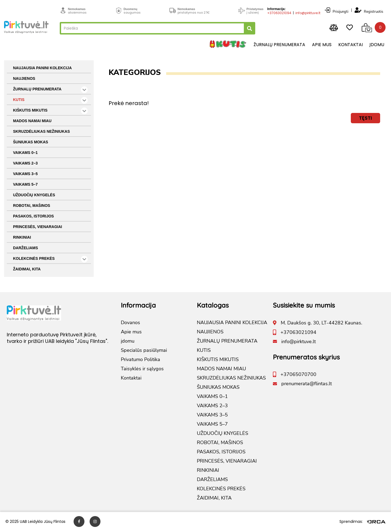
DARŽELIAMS (25, 248)
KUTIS (50, 100)
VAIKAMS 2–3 (25, 163)
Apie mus (322, 45)
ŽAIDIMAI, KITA (27, 269)
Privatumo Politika (140, 359)
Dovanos (130, 322)
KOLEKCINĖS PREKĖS (50, 259)
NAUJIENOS (24, 78)
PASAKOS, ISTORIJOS (33, 216)
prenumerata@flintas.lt (306, 383)
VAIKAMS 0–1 (25, 152)
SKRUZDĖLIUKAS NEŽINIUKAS (41, 131)
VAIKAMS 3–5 (25, 174)
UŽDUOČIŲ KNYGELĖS (34, 195)
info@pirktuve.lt (307, 13)
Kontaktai (350, 45)
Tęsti (365, 118)
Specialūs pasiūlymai (144, 350)
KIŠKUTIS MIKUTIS (50, 111)
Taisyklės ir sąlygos (142, 368)
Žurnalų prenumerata (279, 45)
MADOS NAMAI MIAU (32, 121)
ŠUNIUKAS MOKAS (30, 142)
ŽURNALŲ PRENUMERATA (50, 89)
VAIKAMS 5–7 (25, 184)
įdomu (377, 45)
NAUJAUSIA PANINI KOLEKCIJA (42, 68)
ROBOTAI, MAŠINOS (31, 205)
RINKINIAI (22, 237)
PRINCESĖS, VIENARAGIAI (37, 227)
